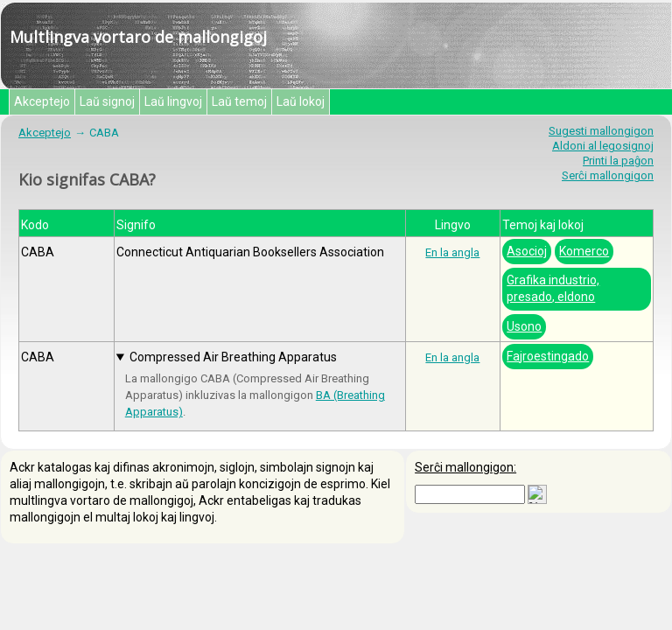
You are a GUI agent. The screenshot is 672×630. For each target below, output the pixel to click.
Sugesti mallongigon (601, 130)
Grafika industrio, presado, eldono (553, 288)
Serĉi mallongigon (608, 175)
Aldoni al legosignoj (603, 145)
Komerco (584, 251)
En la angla (452, 252)
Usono (524, 326)
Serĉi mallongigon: (465, 467)
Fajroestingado (548, 356)
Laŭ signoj (107, 101)
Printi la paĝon (618, 160)
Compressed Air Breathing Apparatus (233, 357)
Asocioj (527, 251)
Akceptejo (42, 101)
